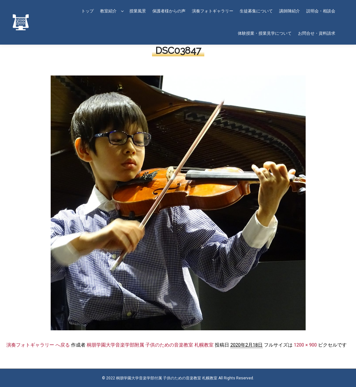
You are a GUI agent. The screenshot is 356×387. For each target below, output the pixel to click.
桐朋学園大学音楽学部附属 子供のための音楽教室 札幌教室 (150, 345)
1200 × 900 (305, 345)
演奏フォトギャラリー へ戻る (38, 345)
